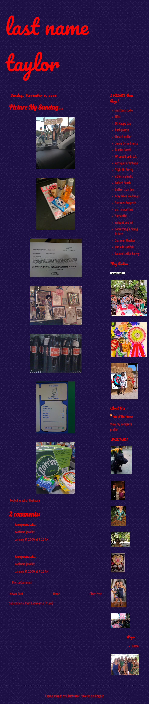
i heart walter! (123, 137)
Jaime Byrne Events (126, 143)
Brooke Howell (123, 150)
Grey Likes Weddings (127, 196)
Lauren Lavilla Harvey (127, 254)
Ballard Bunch (123, 183)
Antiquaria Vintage (126, 163)
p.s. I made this (124, 209)
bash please (122, 130)
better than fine (124, 190)
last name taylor (46, 44)
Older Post (96, 594)
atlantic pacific (124, 176)
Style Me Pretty (124, 170)
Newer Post (16, 594)
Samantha (121, 216)
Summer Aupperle (125, 203)
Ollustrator (72, 696)
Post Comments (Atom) (39, 603)
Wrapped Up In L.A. (126, 156)
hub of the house (123, 417)
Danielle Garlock (124, 247)
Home (56, 594)
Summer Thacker (125, 240)
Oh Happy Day (123, 123)
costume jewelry (25, 532)
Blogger (99, 696)
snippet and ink (124, 223)
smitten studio (124, 110)
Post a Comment (22, 583)
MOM (117, 117)
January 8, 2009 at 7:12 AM (31, 539)
